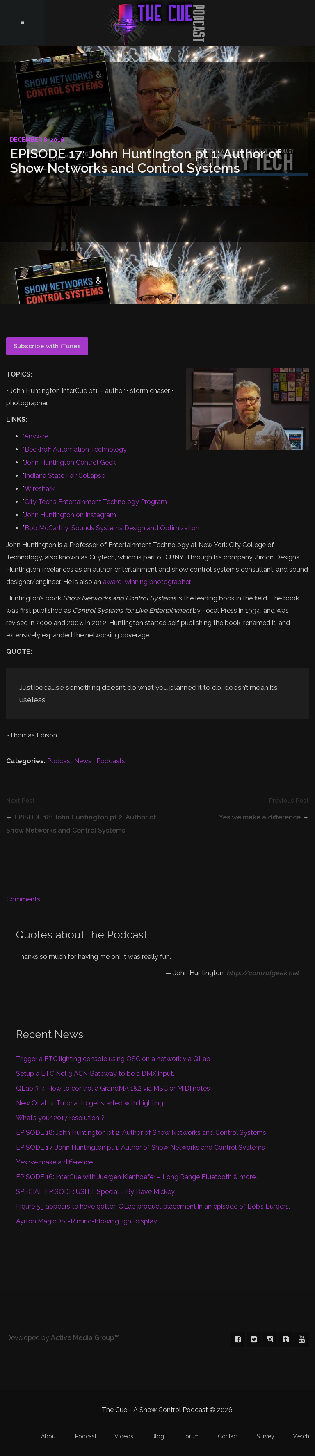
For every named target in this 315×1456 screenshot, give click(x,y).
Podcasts (110, 761)
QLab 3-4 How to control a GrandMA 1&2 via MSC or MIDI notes (113, 1088)
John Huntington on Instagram (70, 515)
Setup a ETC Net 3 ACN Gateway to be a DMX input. (95, 1073)
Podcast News (69, 761)
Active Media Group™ (85, 1338)
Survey (265, 1436)
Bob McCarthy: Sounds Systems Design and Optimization (112, 528)
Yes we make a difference (260, 817)
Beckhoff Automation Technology (76, 449)
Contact (228, 1436)
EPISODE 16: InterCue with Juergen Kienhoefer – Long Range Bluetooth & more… (137, 1177)
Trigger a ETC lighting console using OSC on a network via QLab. (114, 1059)
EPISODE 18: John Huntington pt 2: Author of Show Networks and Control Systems (141, 1133)
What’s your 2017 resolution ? (60, 1118)
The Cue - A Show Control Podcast (157, 22)
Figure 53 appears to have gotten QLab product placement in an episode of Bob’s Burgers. (153, 1206)
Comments (23, 899)
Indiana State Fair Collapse (65, 475)
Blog (157, 1436)
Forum (191, 1436)
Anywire (36, 436)
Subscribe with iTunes (47, 346)
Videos (123, 1436)
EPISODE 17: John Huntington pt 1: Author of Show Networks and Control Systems (140, 1147)
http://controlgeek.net (262, 973)
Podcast (85, 1436)
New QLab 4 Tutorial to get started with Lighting (89, 1103)
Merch (300, 1436)
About (49, 1436)
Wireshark (40, 489)
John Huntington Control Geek (70, 462)
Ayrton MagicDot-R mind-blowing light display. (87, 1221)
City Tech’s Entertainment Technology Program (96, 502)
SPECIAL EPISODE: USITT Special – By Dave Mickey (95, 1192)
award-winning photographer (146, 582)
